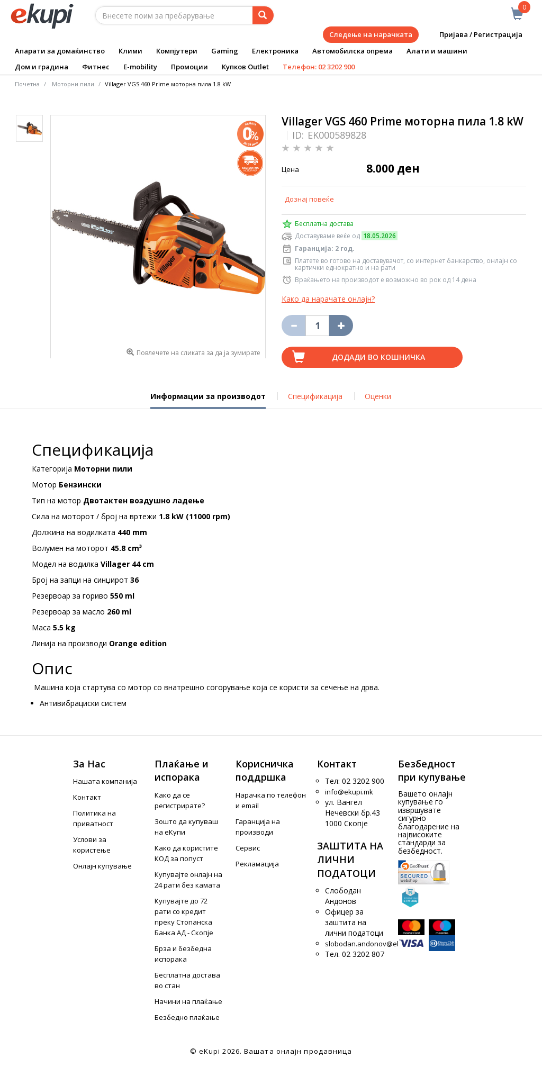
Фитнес (96, 66)
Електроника (275, 51)
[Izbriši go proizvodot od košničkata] (293, 325)
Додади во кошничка (378, 357)
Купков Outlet (245, 66)
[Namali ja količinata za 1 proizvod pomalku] (341, 325)
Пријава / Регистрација (473, 35)
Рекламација (257, 864)
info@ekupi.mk (349, 792)
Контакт (87, 797)
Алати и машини (436, 51)
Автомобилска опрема (352, 51)
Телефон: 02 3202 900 (319, 66)
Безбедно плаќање (187, 1017)
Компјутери (176, 51)
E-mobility (140, 66)
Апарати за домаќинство (60, 51)
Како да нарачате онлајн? (328, 299)
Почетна (27, 84)
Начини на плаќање (188, 1001)
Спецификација (315, 396)
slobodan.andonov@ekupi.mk (373, 943)
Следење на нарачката (370, 34)
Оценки (378, 396)
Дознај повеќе (309, 199)
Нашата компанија (105, 781)
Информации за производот (208, 400)
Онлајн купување (102, 866)
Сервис (248, 848)
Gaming (224, 51)
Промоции (189, 66)
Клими (130, 51)
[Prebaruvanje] (263, 15)
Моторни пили (73, 84)
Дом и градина (41, 66)
